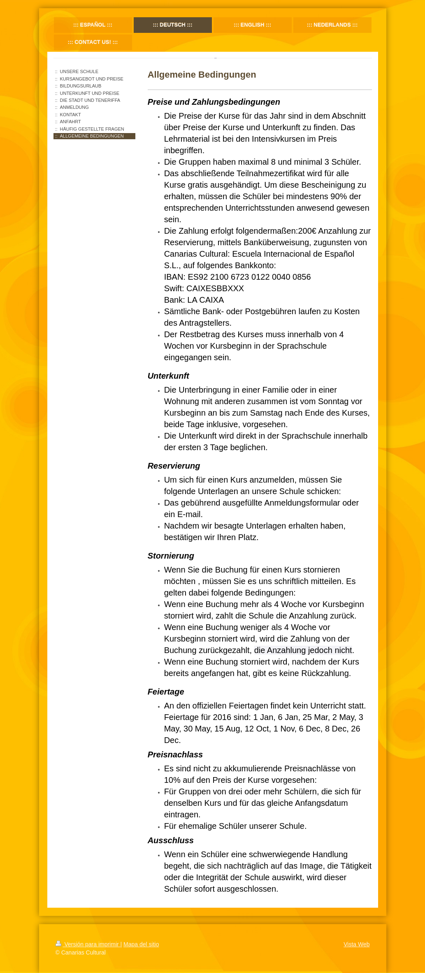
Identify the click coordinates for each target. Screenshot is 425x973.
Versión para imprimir (88, 944)
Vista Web (356, 944)
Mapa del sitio (141, 944)
